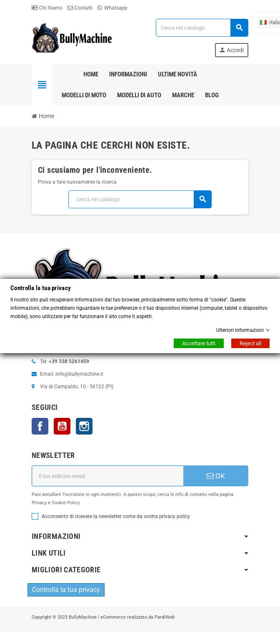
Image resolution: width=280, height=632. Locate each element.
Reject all (250, 343)
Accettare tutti (198, 343)
